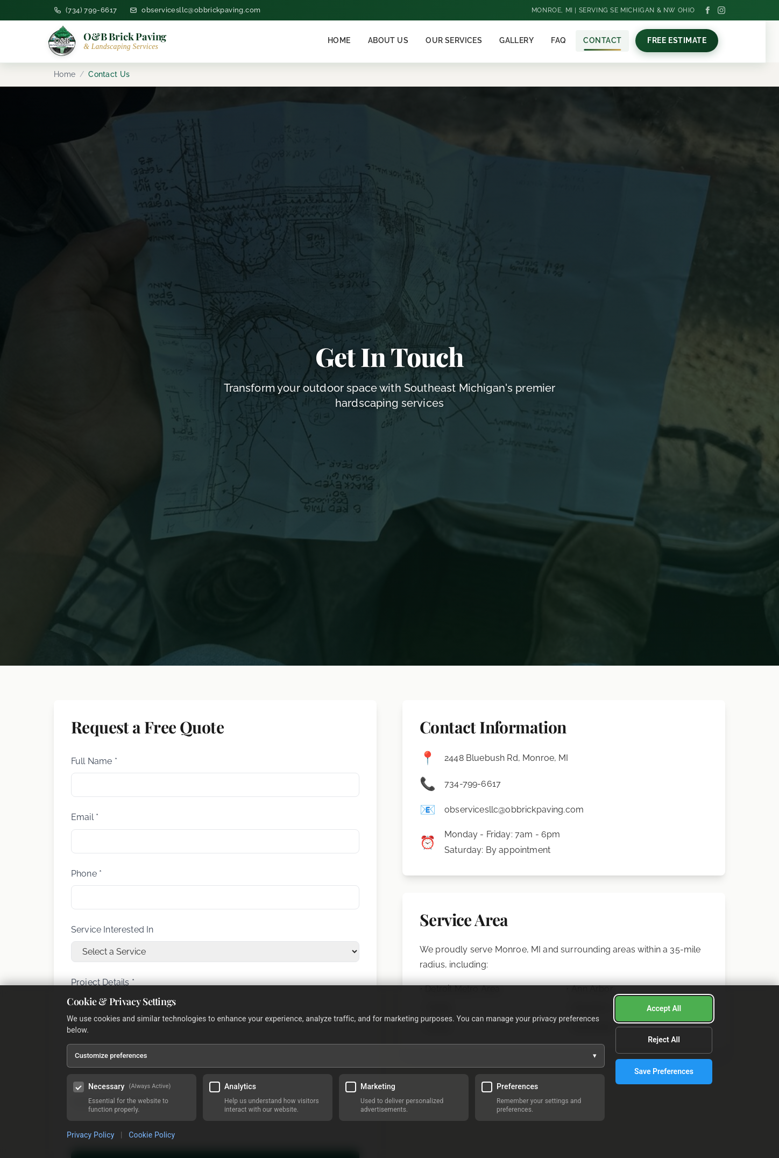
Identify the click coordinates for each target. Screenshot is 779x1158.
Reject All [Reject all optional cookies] (664, 1009)
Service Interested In (112, 929)
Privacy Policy (90, 1135)
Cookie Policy (152, 1135)
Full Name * (94, 761)
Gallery (523, 40)
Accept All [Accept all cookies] (664, 1072)
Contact (609, 40)
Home (346, 40)
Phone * (86, 873)
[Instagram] (721, 10)
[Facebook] (707, 10)
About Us (394, 40)
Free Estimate (683, 40)
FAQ (565, 40)
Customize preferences (336, 1056)
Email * (84, 817)
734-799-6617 (472, 784)
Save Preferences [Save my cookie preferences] (663, 1040)
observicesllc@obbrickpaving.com (514, 809)
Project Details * (102, 982)
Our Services (461, 40)
